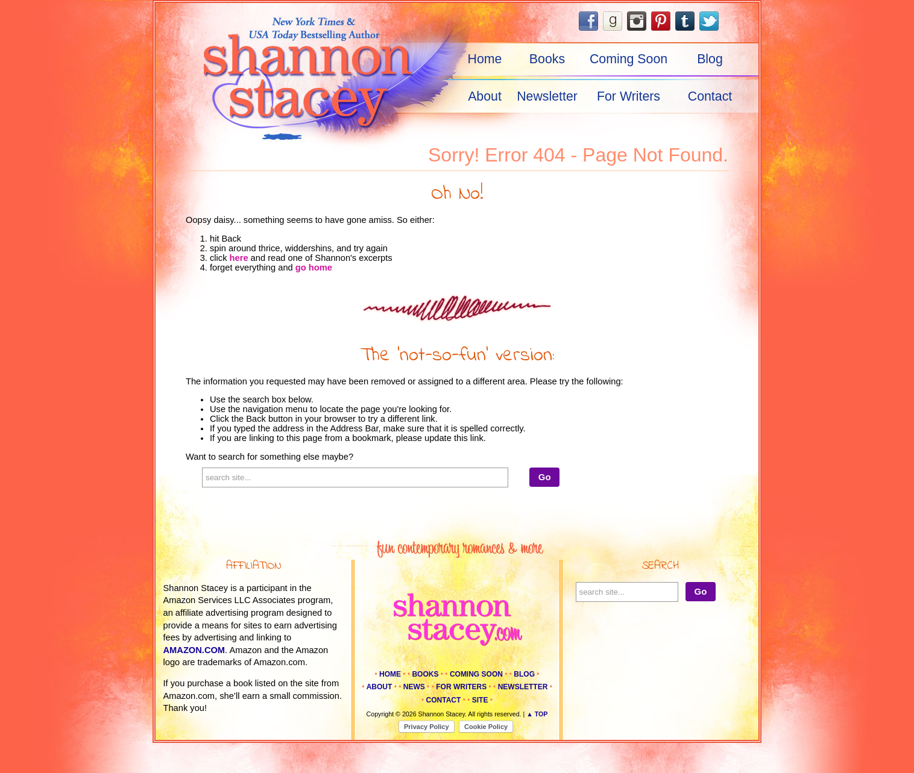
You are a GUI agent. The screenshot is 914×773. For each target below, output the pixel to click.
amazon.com (194, 650)
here (239, 258)
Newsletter (547, 96)
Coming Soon (628, 59)
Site (480, 700)
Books (547, 59)
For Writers (628, 96)
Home (485, 59)
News (414, 687)
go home (313, 267)
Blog (710, 59)
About (485, 96)
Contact (710, 96)
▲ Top (536, 714)
